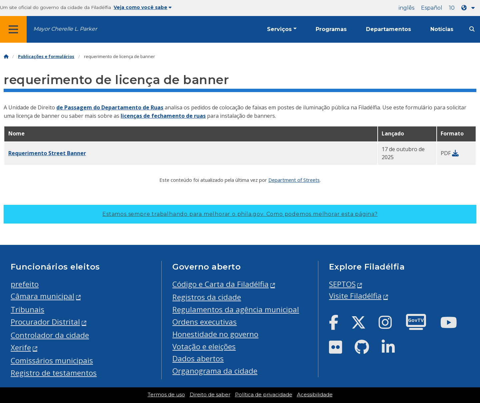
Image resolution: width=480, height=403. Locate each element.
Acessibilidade (315, 395)
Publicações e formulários (46, 56)
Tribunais (27, 309)
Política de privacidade (263, 395)
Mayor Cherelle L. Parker (65, 29)
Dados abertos (198, 358)
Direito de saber (210, 395)
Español (431, 8)
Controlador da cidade (50, 335)
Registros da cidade (206, 297)
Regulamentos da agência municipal (235, 309)
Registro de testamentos (54, 373)
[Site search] (472, 29)
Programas (331, 29)
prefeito (25, 284)
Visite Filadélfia (355, 296)
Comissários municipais (52, 360)
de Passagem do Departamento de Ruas (109, 107)
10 (452, 8)
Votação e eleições (204, 346)
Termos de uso (166, 395)
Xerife (21, 347)
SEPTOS (342, 284)
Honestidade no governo (215, 334)
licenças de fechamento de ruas (163, 115)
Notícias (441, 29)
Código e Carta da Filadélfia (220, 284)
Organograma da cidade (214, 371)
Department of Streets (294, 179)
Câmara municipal (42, 296)
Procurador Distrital (45, 322)
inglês (406, 8)
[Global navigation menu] (13, 29)
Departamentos (388, 29)
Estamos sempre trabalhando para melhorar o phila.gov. (239, 214)
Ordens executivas (204, 322)
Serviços (279, 29)
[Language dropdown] (469, 7)
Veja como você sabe (143, 7)
